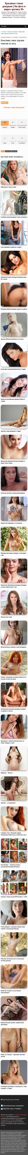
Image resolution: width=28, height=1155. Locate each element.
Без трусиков (15, 37)
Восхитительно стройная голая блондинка (13, 647)
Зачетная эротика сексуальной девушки (13, 493)
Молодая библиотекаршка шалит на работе (14, 309)
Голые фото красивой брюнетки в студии (13, 369)
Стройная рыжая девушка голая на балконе (14, 217)
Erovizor (4, 32)
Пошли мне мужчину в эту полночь (11, 523)
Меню (4, 26)
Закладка (4, 102)
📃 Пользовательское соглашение (12, 1106)
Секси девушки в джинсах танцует (11, 247)
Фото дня (15, 151)
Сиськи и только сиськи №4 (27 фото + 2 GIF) (14, 897)
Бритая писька (23, 37)
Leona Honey (8, 151)
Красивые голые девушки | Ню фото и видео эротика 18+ (14, 6)
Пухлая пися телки (6, 617)
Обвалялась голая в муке (8, 187)
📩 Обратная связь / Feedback (11, 1109)
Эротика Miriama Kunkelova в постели (12, 339)
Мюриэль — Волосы (7, 773)
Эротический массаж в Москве (10, 1099)
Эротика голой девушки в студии (11, 431)
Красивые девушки (13, 32)
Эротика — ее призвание (8, 803)
